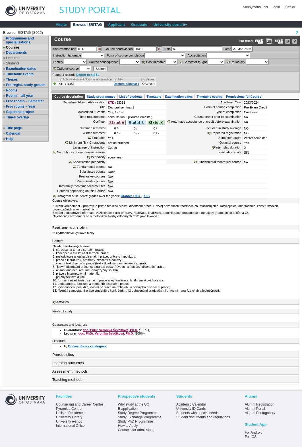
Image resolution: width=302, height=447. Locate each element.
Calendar (13, 133)
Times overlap (17, 117)
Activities (62, 302)
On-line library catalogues (87, 346)
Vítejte (61, 24)
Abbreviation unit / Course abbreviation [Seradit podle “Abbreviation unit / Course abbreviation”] (87, 79)
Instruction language (67, 55)
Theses (12, 80)
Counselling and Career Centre (79, 404)
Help (9, 139)
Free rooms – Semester (25, 101)
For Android (253, 433)
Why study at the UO (133, 404)
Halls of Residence (70, 413)
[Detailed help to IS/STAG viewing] (295, 41)
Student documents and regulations (203, 417)
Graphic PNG (131, 196)
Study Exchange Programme (139, 417)
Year (227, 49)
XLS (147, 196)
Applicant (116, 24)
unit (64, 49)
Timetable (153, 96)
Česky (290, 7)
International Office (70, 426)
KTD (111, 102)
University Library (69, 417)
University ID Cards (191, 409)
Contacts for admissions (136, 430)
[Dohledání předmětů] (160, 49)
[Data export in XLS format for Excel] (269, 41)
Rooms (12, 90)
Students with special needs (197, 413)
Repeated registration (226, 133)
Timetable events (20, 74)
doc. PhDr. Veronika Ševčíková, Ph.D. (110, 330)
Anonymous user (256, 7)
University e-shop (69, 421)
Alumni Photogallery (260, 413)
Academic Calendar (191, 404)
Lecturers (13, 58)
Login (276, 7)
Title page (14, 128)
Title (168, 49)
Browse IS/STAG (87, 24)
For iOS (251, 437)
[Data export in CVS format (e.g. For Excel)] (279, 41)
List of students (131, 96)
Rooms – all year (19, 96)
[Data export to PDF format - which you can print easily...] (259, 41)
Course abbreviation (119, 49)
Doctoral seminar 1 (126, 83)
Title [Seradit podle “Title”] (120, 79)
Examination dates (21, 69)
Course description (68, 96)
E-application (127, 409)
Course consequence (104, 62)
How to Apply (128, 426)
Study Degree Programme (137, 413)
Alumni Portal (255, 409)
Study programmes (101, 96)
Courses (13, 47)
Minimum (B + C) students (87, 142)
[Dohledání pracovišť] (99, 49)
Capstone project (20, 112)
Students (12, 63)
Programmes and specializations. (20, 40)
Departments (16, 53)
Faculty (58, 62)
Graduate (139, 24)
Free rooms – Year (21, 106)
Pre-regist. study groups (25, 85)
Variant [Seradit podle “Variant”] (150, 79)
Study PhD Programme (135, 421)
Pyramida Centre (69, 409)
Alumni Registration (259, 404)
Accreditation (197, 55)
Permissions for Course (243, 96)
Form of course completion (125, 55)
